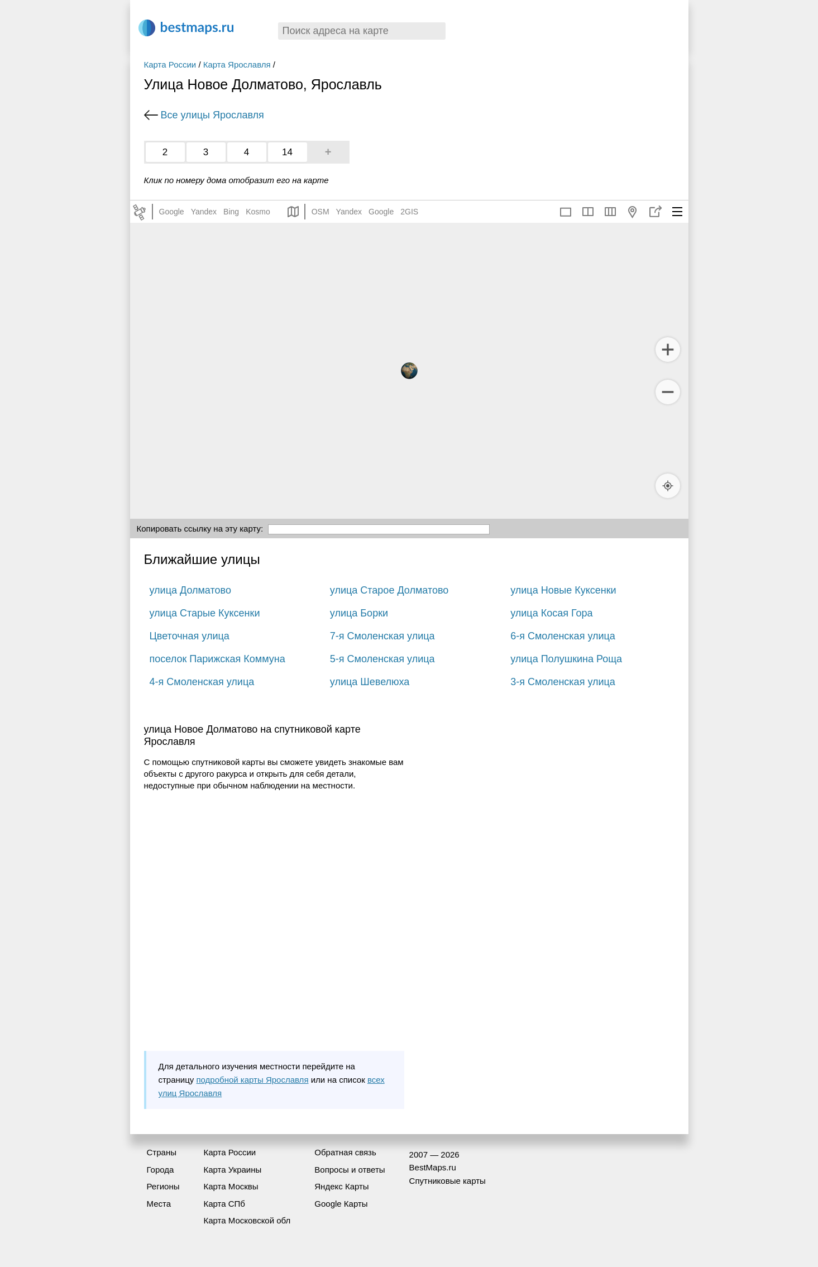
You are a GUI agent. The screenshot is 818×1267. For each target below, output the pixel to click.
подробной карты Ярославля (252, 1079)
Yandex (204, 211)
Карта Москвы (230, 1186)
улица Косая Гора (551, 613)
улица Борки (359, 613)
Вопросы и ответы (349, 1169)
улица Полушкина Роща (566, 658)
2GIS (409, 211)
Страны (161, 1152)
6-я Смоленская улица (562, 636)
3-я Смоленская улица (562, 681)
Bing (231, 211)
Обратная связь (345, 1152)
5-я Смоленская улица (382, 658)
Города (160, 1169)
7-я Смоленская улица (382, 636)
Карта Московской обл (246, 1220)
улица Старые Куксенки (205, 613)
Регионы (163, 1186)
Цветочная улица (189, 636)
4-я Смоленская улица (202, 681)
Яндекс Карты (341, 1186)
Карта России (170, 64)
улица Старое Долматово (389, 590)
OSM (320, 211)
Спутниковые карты (447, 1180)
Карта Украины (232, 1169)
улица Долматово (190, 590)
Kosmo (258, 211)
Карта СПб (224, 1203)
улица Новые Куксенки (563, 590)
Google (171, 211)
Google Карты (340, 1203)
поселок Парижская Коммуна (217, 658)
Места (159, 1203)
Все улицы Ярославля (212, 115)
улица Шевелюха (369, 681)
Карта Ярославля (237, 64)
